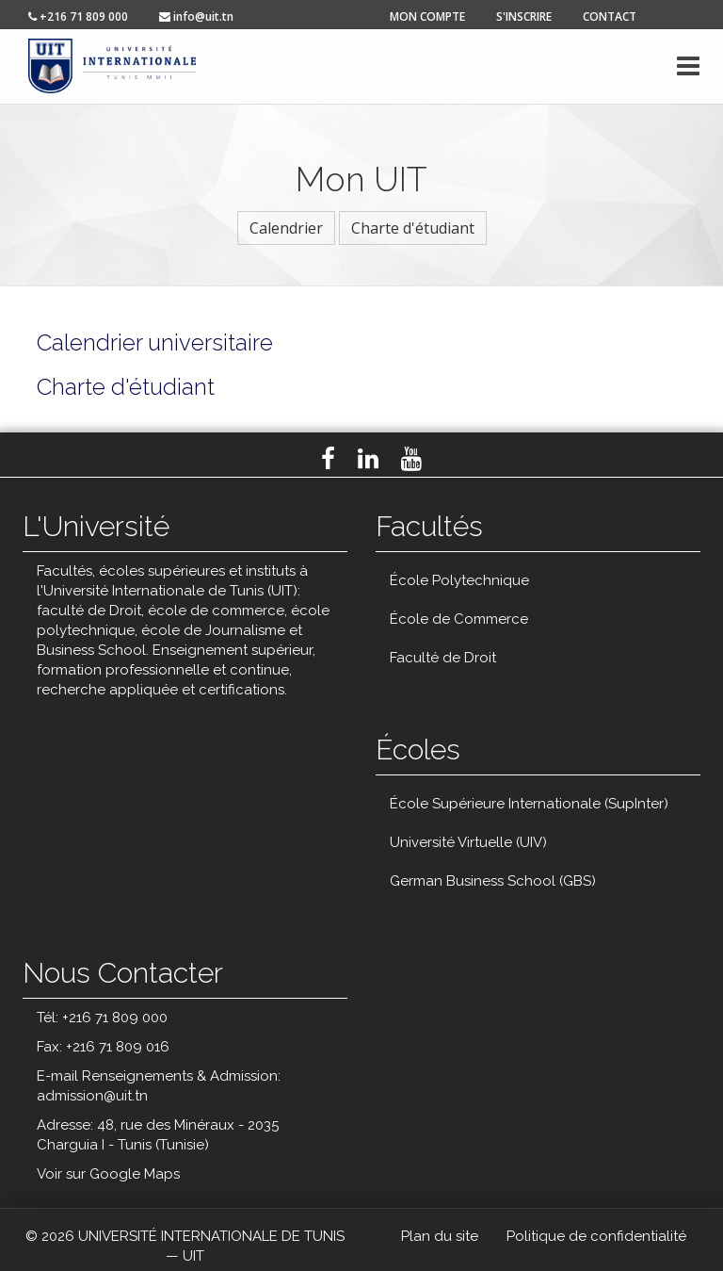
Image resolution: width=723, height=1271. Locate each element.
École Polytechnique (459, 580)
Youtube (411, 459)
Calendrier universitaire (155, 342)
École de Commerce (459, 619)
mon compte (427, 16)
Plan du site (439, 1236)
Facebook (328, 459)
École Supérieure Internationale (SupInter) (529, 803)
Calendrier (286, 228)
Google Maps (134, 1173)
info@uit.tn (196, 16)
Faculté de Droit (443, 657)
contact (609, 16)
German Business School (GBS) (493, 880)
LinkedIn (368, 459)
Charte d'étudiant (412, 228)
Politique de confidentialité (596, 1236)
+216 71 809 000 (78, 16)
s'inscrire (524, 16)
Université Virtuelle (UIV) (468, 842)
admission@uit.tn (92, 1095)
